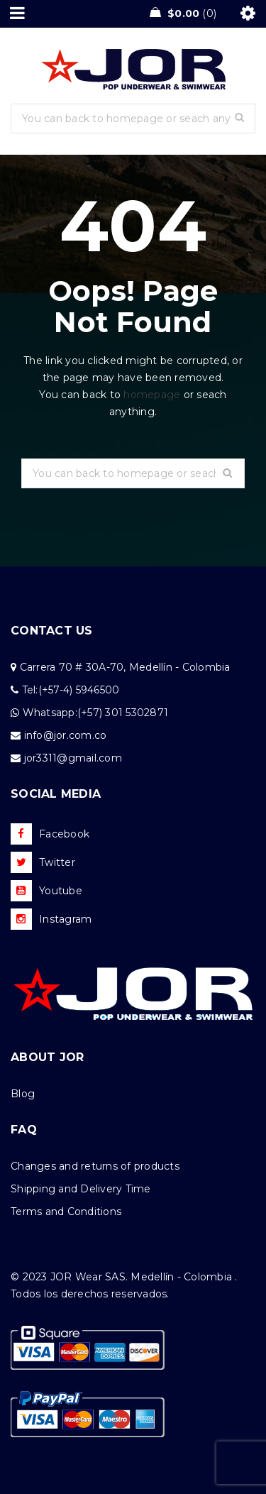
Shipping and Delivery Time (81, 1188)
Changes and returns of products (95, 1166)
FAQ (24, 1129)
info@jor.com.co (65, 735)
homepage (151, 394)
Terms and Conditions (66, 1211)
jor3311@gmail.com (73, 758)
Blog (23, 1093)
